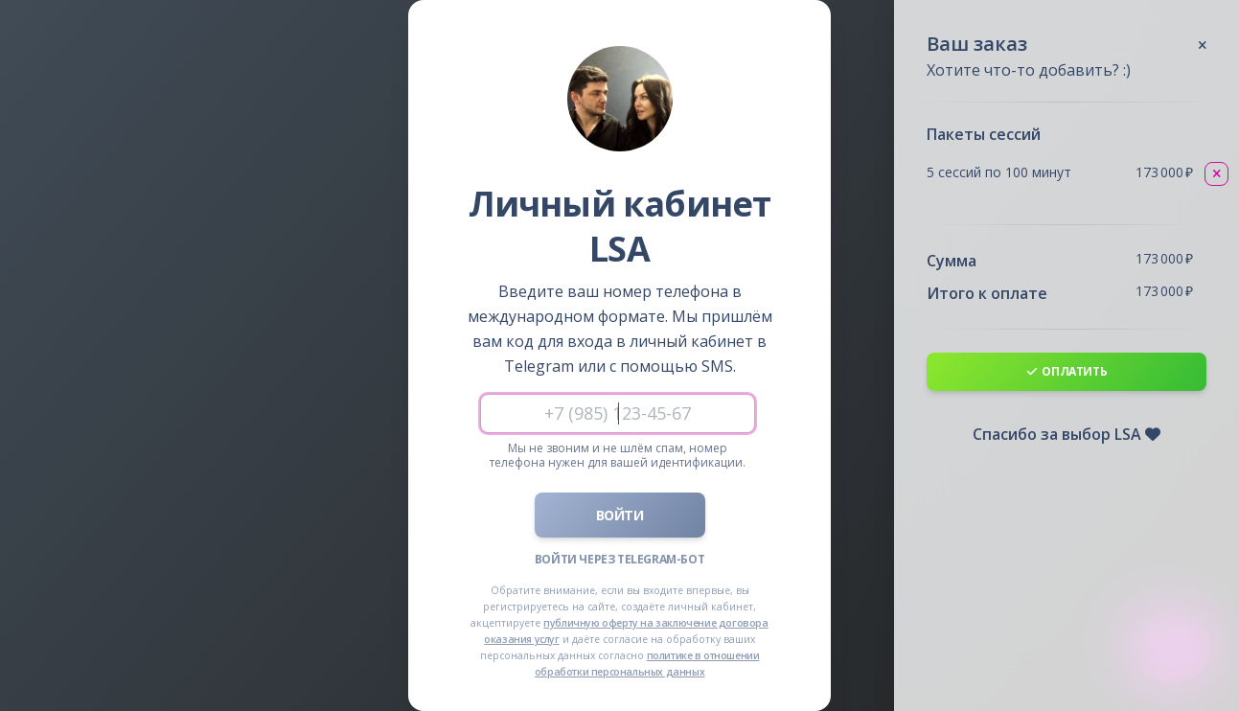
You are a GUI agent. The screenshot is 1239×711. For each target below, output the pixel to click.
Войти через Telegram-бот (619, 559)
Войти (620, 515)
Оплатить (1067, 371)
